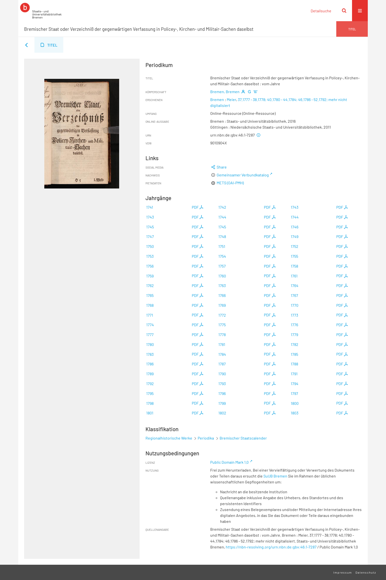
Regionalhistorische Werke (169, 438)
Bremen (217, 99)
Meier (231, 99)
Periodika (206, 438)
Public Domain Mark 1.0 (229, 462)
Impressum (342, 572)
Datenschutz (365, 572)
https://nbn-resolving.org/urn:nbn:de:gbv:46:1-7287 (271, 547)
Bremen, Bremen (225, 91)
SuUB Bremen (275, 476)
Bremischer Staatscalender (243, 438)
